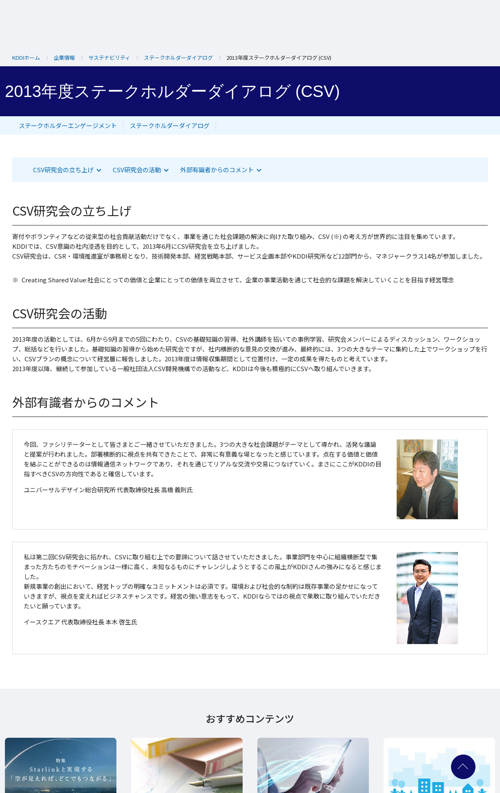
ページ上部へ (463, 767)
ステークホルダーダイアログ (170, 125)
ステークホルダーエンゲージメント (68, 125)
